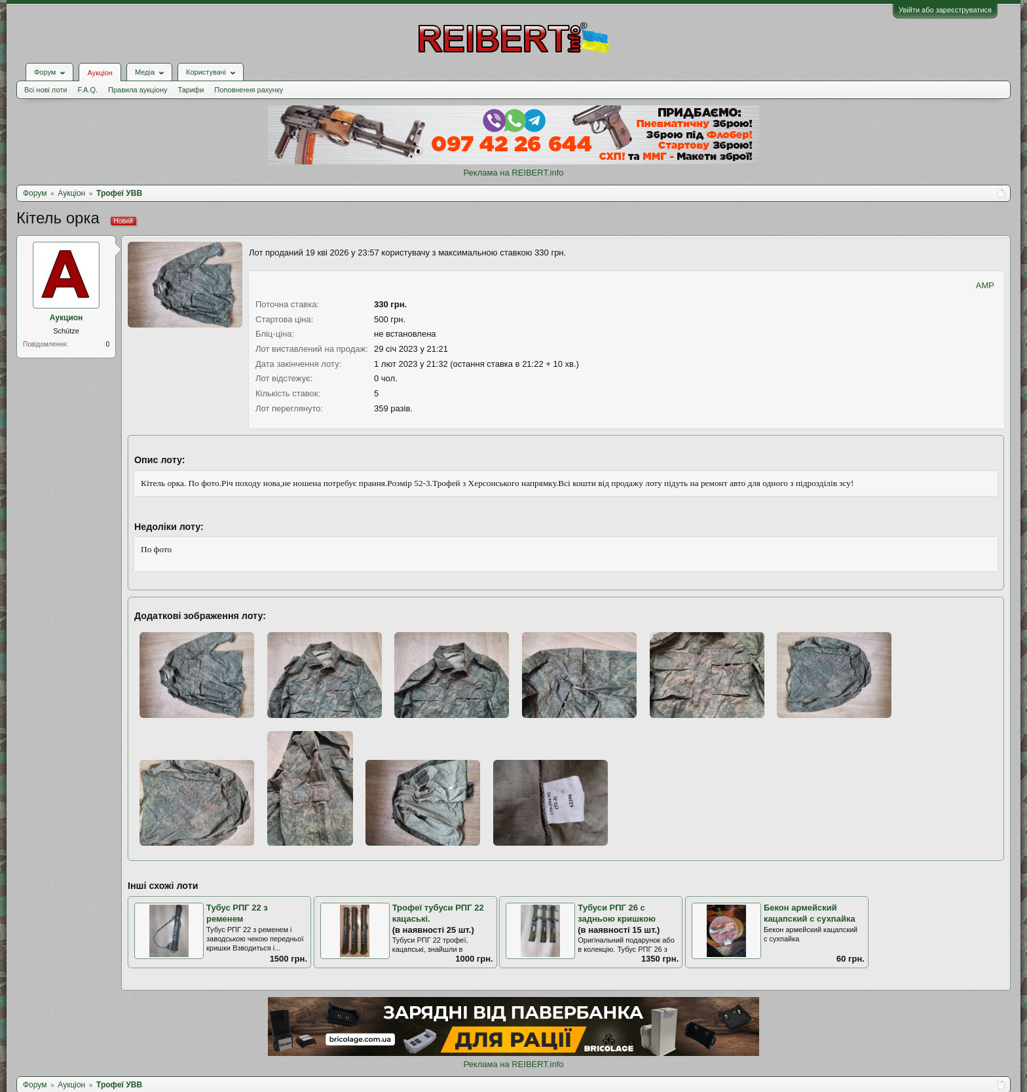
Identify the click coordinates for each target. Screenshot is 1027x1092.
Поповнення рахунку (248, 90)
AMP (985, 285)
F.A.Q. (87, 90)
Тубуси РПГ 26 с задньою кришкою (617, 913)
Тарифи (191, 90)
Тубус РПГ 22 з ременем (237, 913)
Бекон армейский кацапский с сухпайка (809, 913)
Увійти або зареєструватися (945, 10)
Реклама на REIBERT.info (513, 173)
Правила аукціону (137, 90)
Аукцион (66, 317)
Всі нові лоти (45, 90)
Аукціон (99, 73)
